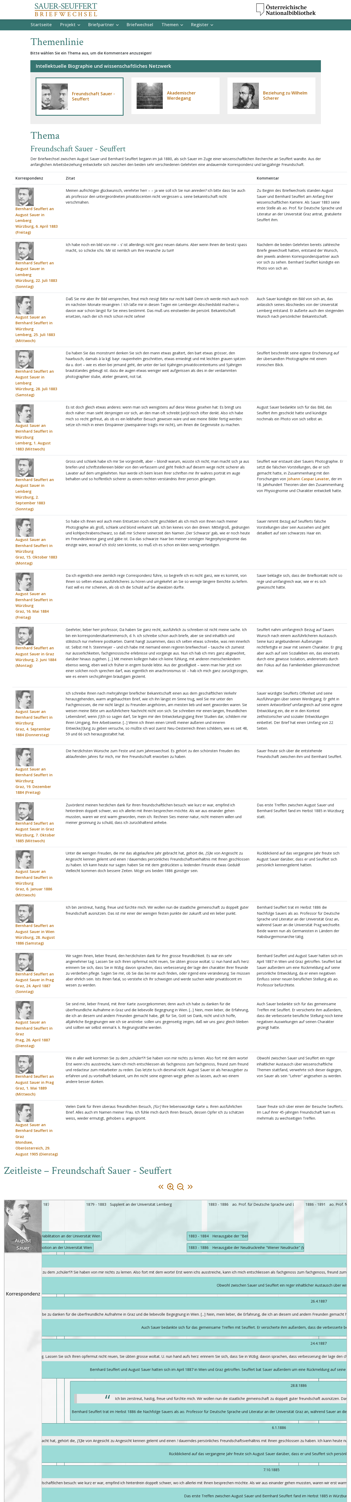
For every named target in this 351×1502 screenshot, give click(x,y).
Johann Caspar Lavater (308, 478)
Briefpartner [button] (101, 24)
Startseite (41, 24)
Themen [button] (170, 24)
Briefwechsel (140, 24)
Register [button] (200, 24)
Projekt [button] (68, 24)
